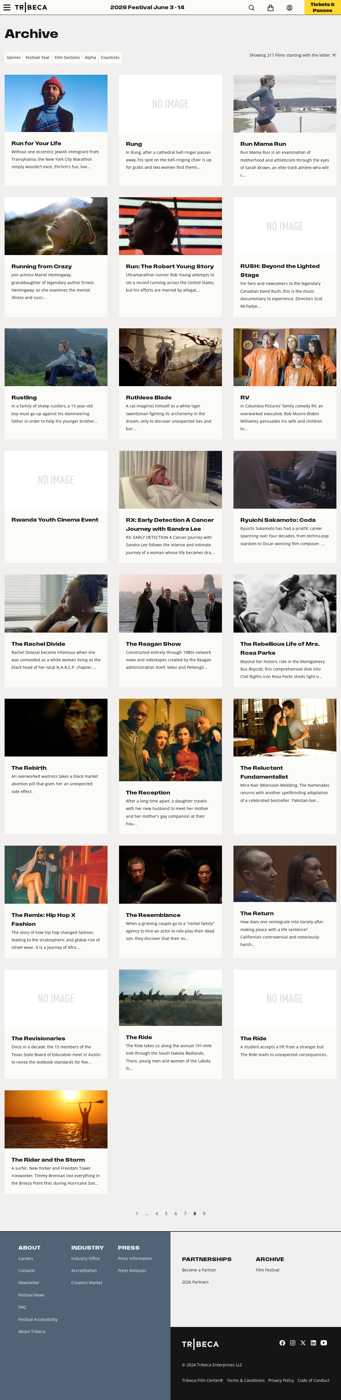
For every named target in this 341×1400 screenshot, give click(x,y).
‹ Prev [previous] (9, 1214)
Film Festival (267, 1270)
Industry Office (85, 1258)
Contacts (26, 1270)
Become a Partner (199, 1270)
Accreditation (84, 1270)
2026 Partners (195, 1282)
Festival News (31, 1295)
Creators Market (86, 1282)
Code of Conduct (313, 1380)
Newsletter (28, 1282)
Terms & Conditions (246, 1380)
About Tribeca (31, 1331)
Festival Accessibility (38, 1319)
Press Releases (132, 1270)
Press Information (135, 1258)
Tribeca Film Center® (202, 1380)
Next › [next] (331, 1214)
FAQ (22, 1307)
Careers (25, 1258)
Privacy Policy (281, 1380)
